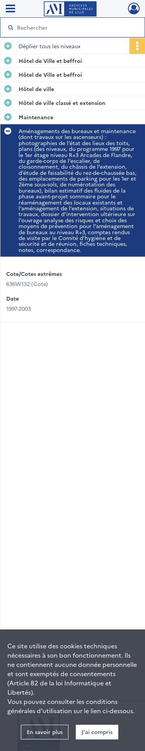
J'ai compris (97, 732)
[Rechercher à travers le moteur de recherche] (71, 27)
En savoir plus (45, 732)
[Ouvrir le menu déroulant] (10, 9)
